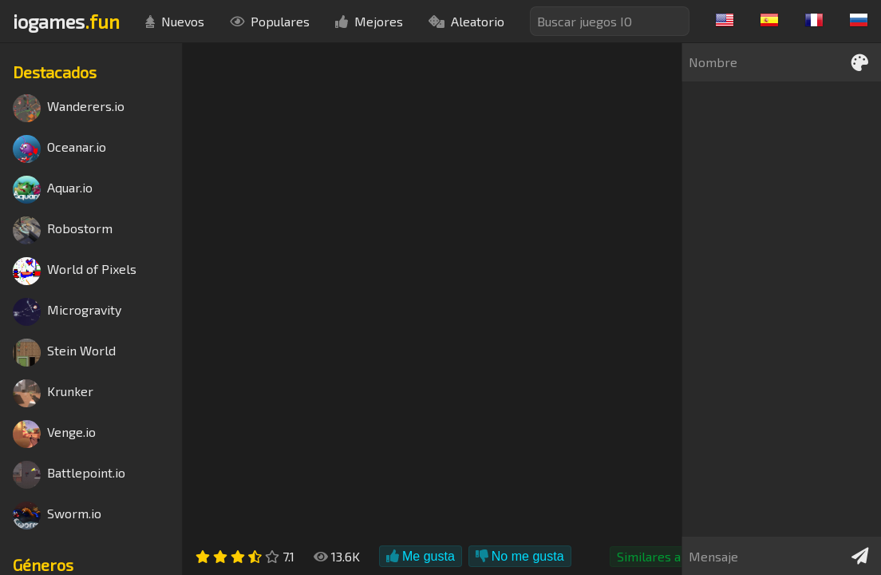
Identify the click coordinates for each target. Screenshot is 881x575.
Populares (270, 21)
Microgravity (67, 312)
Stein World (64, 353)
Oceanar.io (59, 149)
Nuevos (174, 21)
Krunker (53, 393)
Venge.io (54, 434)
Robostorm (63, 230)
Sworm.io (57, 515)
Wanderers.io (68, 108)
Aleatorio (466, 21)
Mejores (369, 21)
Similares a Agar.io (670, 556)
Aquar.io (53, 190)
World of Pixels (74, 271)
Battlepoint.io (69, 475)
